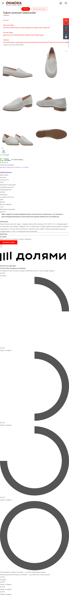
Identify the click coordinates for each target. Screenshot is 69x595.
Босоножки (7, 42)
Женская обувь (8, 27)
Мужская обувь (32, 27)
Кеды (21, 42)
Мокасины (38, 42)
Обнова (25, 9)
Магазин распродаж (39, 9)
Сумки (40, 27)
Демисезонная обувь (11, 35)
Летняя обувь (34, 35)
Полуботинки (53, 42)
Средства (46, 27)
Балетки (45, 42)
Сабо (25, 42)
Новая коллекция (20, 27)
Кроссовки (15, 42)
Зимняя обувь (24, 35)
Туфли (41, 35)
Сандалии (30, 42)
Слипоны (61, 42)
